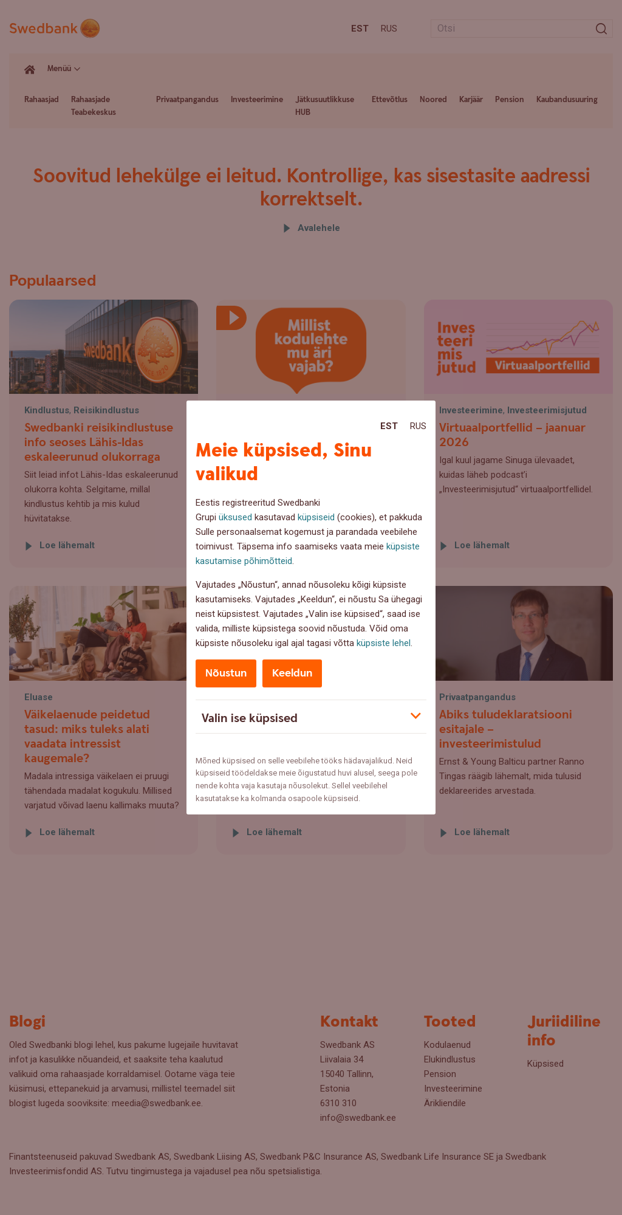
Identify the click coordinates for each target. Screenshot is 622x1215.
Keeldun (292, 673)
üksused (235, 517)
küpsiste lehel (384, 643)
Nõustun (226, 673)
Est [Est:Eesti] (389, 426)
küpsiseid (316, 517)
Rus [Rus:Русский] (418, 426)
